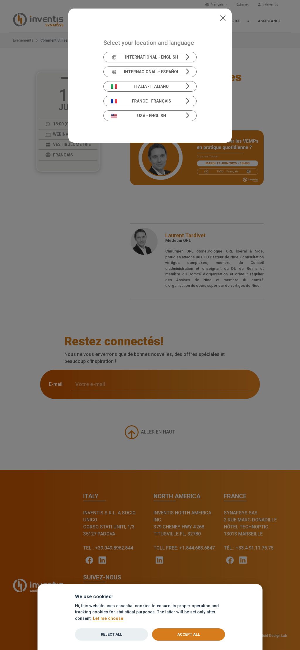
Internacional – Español (145, 71)
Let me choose (108, 618)
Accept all (188, 634)
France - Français (141, 101)
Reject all (111, 634)
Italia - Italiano (140, 86)
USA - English (138, 115)
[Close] (222, 17)
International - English (144, 57)
